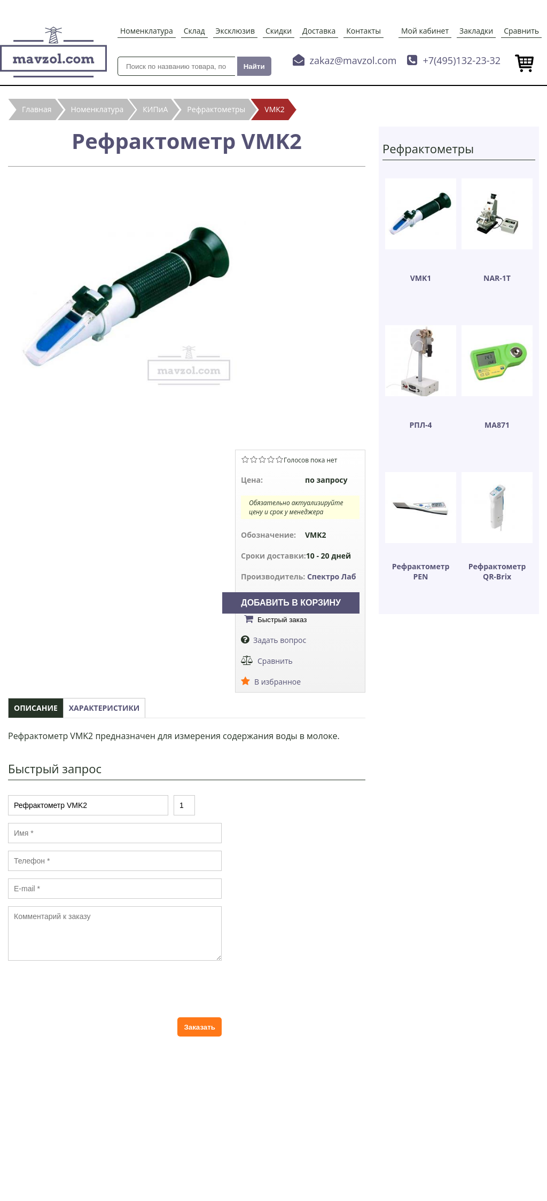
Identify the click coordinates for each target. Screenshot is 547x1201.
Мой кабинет (425, 31)
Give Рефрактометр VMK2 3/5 (262, 459)
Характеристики (104, 708)
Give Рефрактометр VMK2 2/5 (253, 459)
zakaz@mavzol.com (353, 60)
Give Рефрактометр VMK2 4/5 (271, 459)
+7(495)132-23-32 (462, 60)
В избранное (277, 682)
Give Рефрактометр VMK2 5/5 (279, 459)
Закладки (476, 31)
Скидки (278, 31)
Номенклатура (146, 31)
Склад (194, 31)
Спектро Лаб (331, 576)
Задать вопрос (279, 640)
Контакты (363, 31)
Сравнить (521, 31)
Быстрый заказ (282, 620)
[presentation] (89, 989)
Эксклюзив (235, 31)
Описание (36, 708)
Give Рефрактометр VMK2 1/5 (245, 459)
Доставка (318, 31)
